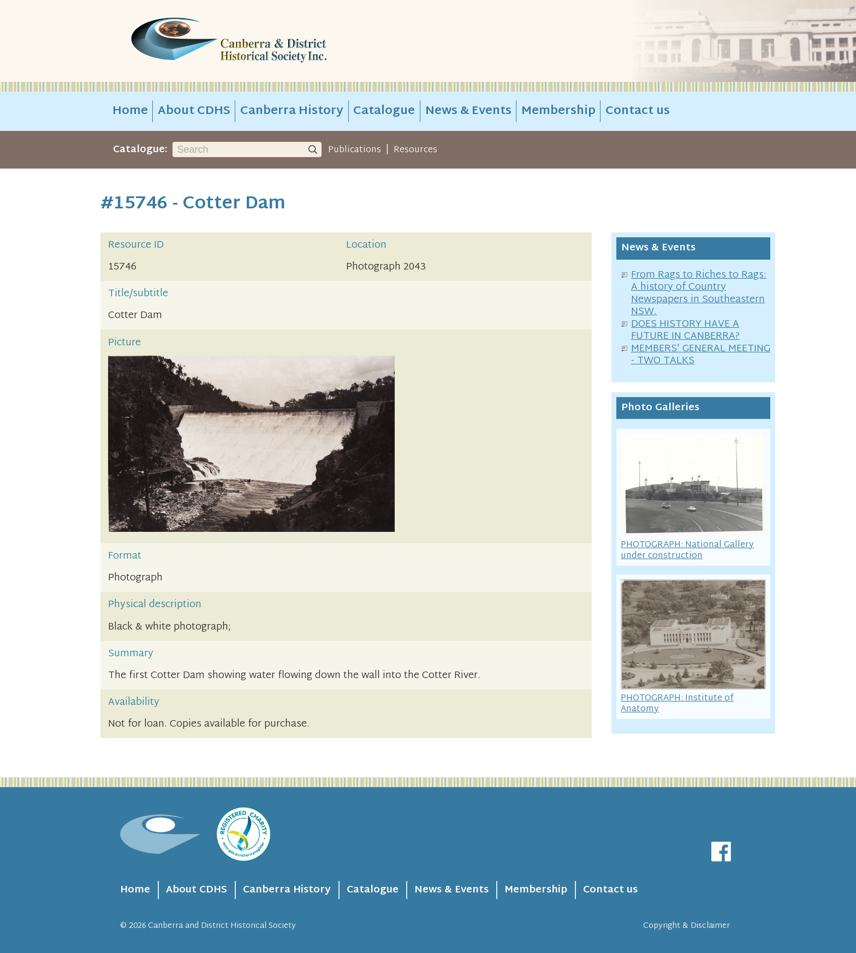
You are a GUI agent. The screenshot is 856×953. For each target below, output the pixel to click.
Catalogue (384, 111)
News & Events (468, 111)
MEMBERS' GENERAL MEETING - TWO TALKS (700, 355)
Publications (354, 150)
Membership (558, 111)
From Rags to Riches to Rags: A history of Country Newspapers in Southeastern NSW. (698, 293)
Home (130, 111)
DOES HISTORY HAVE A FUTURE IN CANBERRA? (685, 330)
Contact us (637, 111)
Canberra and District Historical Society (222, 926)
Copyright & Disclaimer (686, 926)
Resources (415, 150)
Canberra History (291, 111)
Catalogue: (140, 150)
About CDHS (194, 111)
